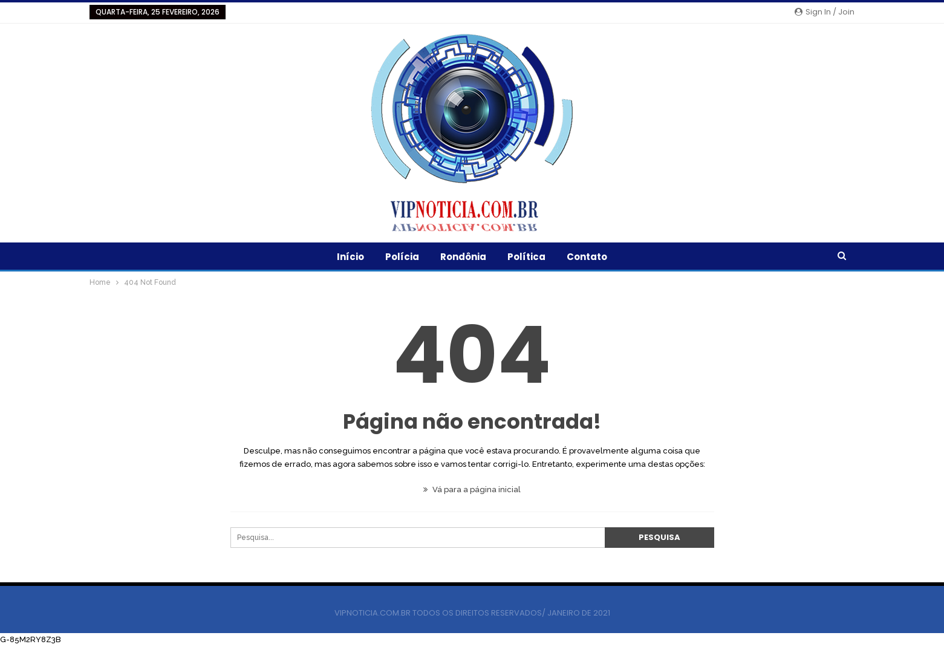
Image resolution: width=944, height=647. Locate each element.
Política (526, 256)
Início (350, 256)
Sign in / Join (824, 12)
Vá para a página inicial (472, 489)
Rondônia (463, 256)
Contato (587, 256)
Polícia (402, 256)
